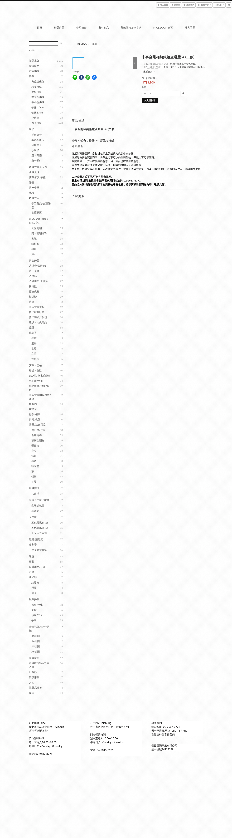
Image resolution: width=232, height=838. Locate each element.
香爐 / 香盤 (35, 370)
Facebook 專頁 (163, 27)
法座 (31, 182)
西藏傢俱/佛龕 (37, 177)
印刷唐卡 (36, 145)
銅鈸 (34, 460)
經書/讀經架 (36, 539)
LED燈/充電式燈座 (39, 375)
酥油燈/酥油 (36, 380)
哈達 (31, 571)
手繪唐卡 (36, 134)
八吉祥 (35, 493)
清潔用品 (34, 677)
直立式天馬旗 (39, 532)
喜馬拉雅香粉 (36, 306)
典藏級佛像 (37, 81)
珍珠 (34, 248)
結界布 (35, 582)
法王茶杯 (34, 270)
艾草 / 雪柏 (35, 365)
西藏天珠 (34, 172)
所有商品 (103, 27)
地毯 (31, 192)
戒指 (34, 609)
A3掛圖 (35, 635)
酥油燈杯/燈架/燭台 (39, 387)
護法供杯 (34, 291)
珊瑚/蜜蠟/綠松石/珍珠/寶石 (40, 220)
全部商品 (82, 43)
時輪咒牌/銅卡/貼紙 (39, 628)
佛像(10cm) (37, 107)
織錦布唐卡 (37, 139)
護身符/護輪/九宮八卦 (39, 665)
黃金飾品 (34, 260)
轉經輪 (33, 296)
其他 (31, 682)
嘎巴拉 (35, 445)
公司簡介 (81, 27)
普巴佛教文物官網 (131, 27)
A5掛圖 (35, 646)
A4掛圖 (35, 641)
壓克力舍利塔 (39, 549)
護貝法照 (34, 657)
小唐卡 (35, 150)
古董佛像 (34, 70)
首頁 (39, 27)
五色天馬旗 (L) (39, 527)
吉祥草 (33, 409)
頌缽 (34, 476)
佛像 (31, 76)
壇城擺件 (34, 488)
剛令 (34, 450)
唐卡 (31, 129)
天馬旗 (33, 517)
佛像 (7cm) (37, 112)
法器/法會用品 (37, 424)
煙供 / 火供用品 (38, 322)
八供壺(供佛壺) (37, 265)
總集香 (33, 332)
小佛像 (35, 117)
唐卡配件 (36, 160)
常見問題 (190, 27)
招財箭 (35, 466)
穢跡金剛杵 (37, 440)
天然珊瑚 (36, 228)
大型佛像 (36, 91)
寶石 (34, 253)
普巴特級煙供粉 (38, 317)
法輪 (31, 301)
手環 (34, 620)
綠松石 (35, 243)
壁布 (34, 592)
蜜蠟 (34, 238)
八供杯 (33, 275)
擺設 (31, 692)
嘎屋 (31, 556)
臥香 (34, 348)
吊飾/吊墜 (37, 604)
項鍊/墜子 (37, 615)
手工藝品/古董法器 (41, 205)
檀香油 (33, 403)
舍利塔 (33, 544)
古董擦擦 (36, 212)
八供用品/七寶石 (38, 281)
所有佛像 (36, 122)
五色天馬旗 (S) (39, 522)
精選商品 (59, 27)
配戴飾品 (34, 599)
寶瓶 (31, 561)
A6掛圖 (35, 651)
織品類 (33, 576)
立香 (34, 353)
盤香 (34, 343)
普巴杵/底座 (38, 429)
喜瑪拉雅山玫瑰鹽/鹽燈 (40, 396)
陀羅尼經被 (35, 687)
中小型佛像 (37, 102)
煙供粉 (35, 358)
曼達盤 (33, 286)
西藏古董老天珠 (38, 166)
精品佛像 (36, 86)
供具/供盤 (34, 419)
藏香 (31, 327)
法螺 (34, 455)
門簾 (34, 587)
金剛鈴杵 (36, 435)
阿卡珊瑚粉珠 (39, 233)
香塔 (34, 338)
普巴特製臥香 (36, 312)
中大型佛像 (37, 96)
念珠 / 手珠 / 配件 (39, 499)
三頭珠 (35, 510)
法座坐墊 (34, 187)
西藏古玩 (34, 197)
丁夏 (34, 481)
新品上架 (34, 60)
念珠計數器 (37, 505)
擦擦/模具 (34, 414)
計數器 (33, 672)
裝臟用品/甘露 (37, 566)
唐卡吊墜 (36, 155)
